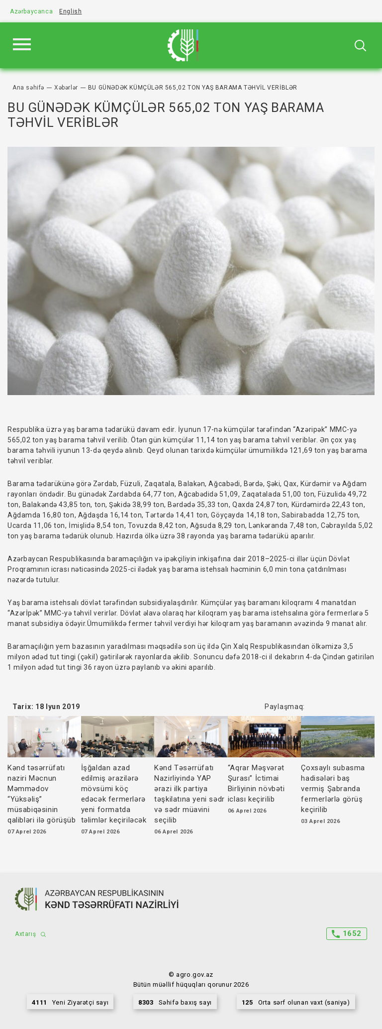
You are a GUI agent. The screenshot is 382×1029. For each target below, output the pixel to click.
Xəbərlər (66, 87)
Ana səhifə (28, 87)
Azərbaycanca (31, 11)
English (70, 11)
